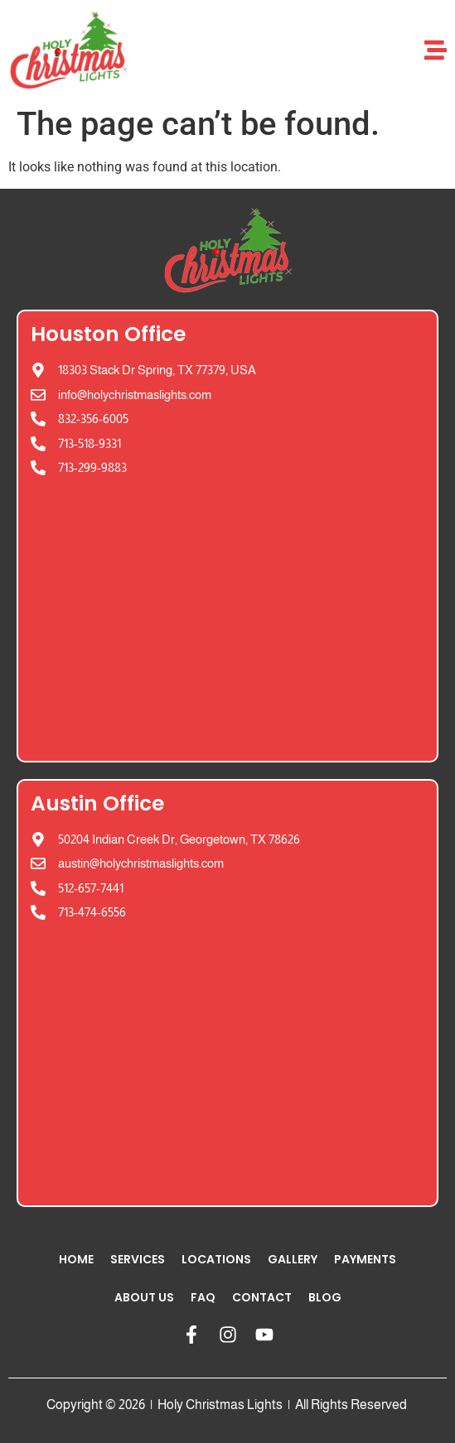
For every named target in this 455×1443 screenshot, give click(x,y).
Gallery (292, 1259)
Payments (365, 1259)
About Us (144, 1297)
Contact (262, 1297)
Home (76, 1259)
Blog (324, 1297)
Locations (216, 1259)
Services (137, 1259)
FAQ (203, 1297)
